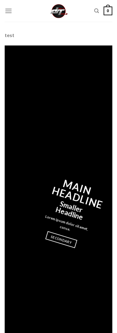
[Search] (96, 11)
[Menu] (8, 10)
